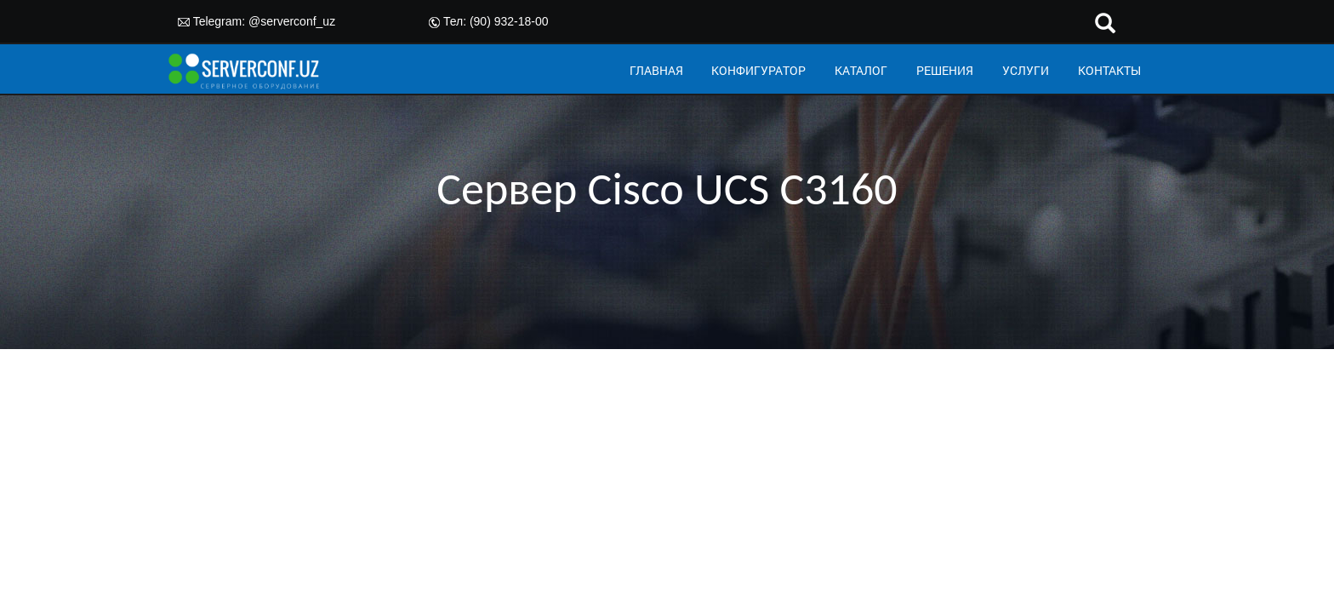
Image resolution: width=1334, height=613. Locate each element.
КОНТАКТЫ (1109, 70)
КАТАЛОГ (861, 70)
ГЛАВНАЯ (656, 70)
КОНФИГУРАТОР (758, 70)
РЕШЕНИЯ (944, 70)
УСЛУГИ (1025, 70)
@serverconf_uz (291, 21)
